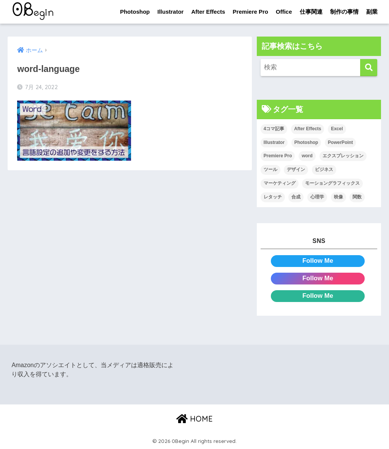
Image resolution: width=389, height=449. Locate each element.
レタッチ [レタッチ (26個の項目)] (273, 197)
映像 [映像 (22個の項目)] (338, 197)
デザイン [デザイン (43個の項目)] (296, 169)
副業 (372, 11)
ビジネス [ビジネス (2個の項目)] (324, 169)
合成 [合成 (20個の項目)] (295, 197)
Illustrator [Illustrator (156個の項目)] (274, 142)
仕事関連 (311, 11)
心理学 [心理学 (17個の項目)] (317, 197)
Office (284, 11)
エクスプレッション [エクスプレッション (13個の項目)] (343, 156)
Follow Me (317, 260)
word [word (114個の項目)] (307, 156)
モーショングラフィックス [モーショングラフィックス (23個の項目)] (332, 183)
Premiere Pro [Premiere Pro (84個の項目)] (278, 156)
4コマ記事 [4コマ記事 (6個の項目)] (274, 128)
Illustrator (170, 11)
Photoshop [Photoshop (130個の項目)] (306, 142)
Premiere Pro (250, 11)
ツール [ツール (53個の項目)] (270, 169)
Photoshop (135, 11)
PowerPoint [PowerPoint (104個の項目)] (340, 142)
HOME (194, 418)
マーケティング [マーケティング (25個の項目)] (280, 183)
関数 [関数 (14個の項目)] (357, 197)
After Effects (208, 11)
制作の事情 (344, 11)
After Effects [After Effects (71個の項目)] (307, 128)
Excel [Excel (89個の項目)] (337, 128)
